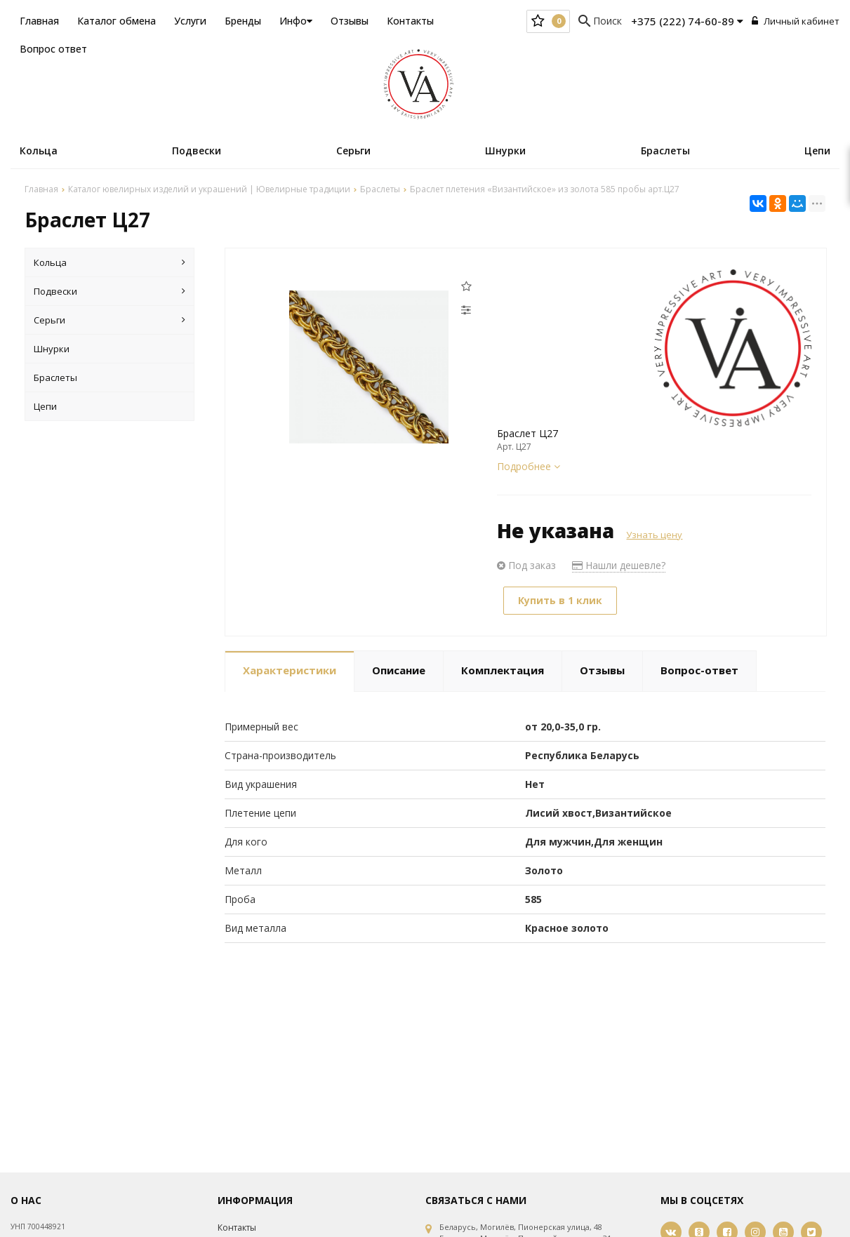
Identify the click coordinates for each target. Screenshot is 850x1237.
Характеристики (289, 670)
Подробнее (528, 466)
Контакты (410, 20)
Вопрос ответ (53, 48)
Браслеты (665, 150)
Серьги (353, 150)
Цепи (817, 150)
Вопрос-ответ (699, 670)
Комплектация (502, 670)
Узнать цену (654, 534)
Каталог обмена (116, 20)
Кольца (39, 150)
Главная (39, 20)
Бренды (243, 20)
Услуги (190, 20)
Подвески (196, 150)
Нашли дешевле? (618, 565)
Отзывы (349, 20)
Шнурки (505, 150)
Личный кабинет (795, 21)
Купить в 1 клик (560, 600)
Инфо (295, 20)
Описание (398, 670)
